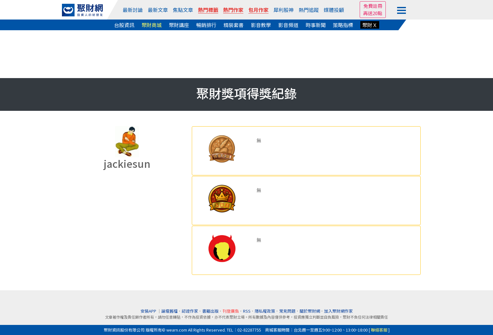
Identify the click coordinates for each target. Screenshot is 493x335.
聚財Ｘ (369, 25)
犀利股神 (284, 10)
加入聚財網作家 (338, 311)
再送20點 (372, 13)
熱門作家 (233, 10)
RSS (247, 311)
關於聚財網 (310, 311)
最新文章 (158, 10)
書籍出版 (210, 311)
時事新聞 (316, 25)
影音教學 (261, 25)
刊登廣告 (231, 311)
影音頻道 (288, 25)
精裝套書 (234, 25)
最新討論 (133, 10)
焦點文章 (183, 10)
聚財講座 (179, 25)
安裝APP (149, 311)
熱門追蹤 (309, 10)
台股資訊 (124, 25)
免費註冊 (372, 6)
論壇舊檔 (169, 311)
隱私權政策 (265, 311)
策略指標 (343, 25)
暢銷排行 (206, 25)
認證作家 (190, 311)
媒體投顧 (334, 10)
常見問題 (287, 311)
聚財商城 (151, 25)
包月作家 (258, 10)
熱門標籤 (208, 10)
